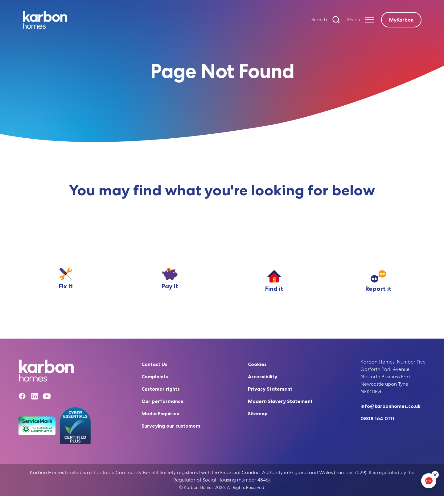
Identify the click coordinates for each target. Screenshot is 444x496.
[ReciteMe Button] (435, 475)
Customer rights (161, 389)
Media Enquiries (160, 413)
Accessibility (262, 376)
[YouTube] (47, 397)
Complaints (155, 376)
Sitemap (258, 413)
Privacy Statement (270, 389)
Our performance (162, 401)
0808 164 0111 (377, 418)
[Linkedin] (34, 397)
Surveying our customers (171, 426)
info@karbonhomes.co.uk (390, 406)
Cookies (257, 364)
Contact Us (154, 364)
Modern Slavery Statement (280, 401)
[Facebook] (22, 397)
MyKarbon (401, 20)
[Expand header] (360, 19)
